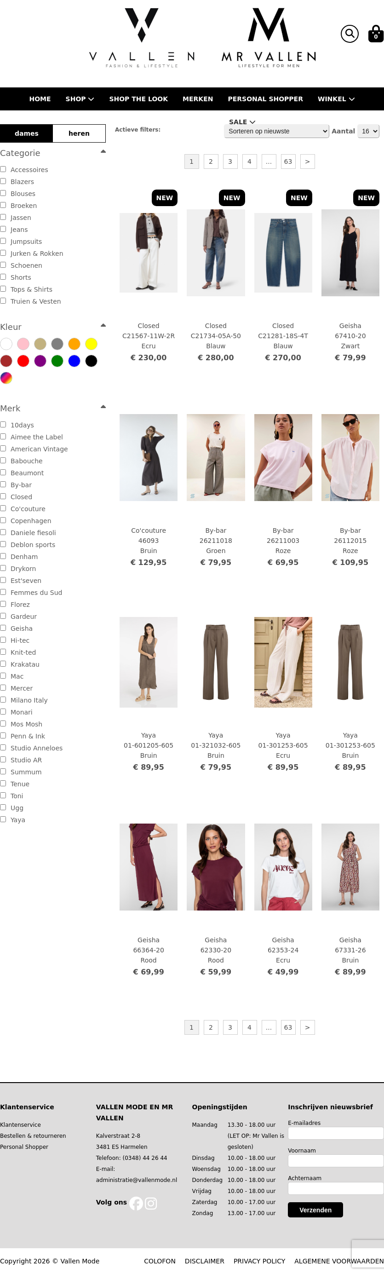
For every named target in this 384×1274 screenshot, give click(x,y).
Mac (11, 676)
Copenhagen (26, 521)
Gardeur (18, 616)
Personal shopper (265, 99)
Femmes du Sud (31, 592)
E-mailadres (304, 1123)
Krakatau (20, 664)
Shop (80, 99)
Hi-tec (14, 640)
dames (27, 133)
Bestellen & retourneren (33, 1136)
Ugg (11, 808)
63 (288, 161)
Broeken (18, 205)
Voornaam (302, 1150)
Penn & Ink (22, 736)
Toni (11, 796)
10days (17, 425)
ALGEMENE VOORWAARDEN (339, 1261)
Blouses (17, 193)
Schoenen (21, 265)
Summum (21, 772)
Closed (16, 497)
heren (79, 133)
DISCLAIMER (204, 1261)
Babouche (21, 461)
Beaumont (22, 473)
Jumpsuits (21, 241)
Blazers (17, 181)
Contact (197, 122)
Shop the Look (138, 99)
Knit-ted (18, 652)
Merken (198, 99)
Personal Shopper (24, 1147)
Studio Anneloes (31, 748)
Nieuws (147, 122)
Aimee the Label (31, 437)
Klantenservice (20, 1125)
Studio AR (21, 760)
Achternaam (304, 1178)
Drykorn (18, 568)
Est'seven (20, 580)
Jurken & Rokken (31, 253)
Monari (16, 712)
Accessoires (24, 169)
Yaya (12, 820)
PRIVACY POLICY (259, 1261)
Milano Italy (24, 700)
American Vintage (34, 449)
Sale (242, 122)
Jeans (14, 229)
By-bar (16, 485)
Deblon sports (27, 544)
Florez (15, 604)
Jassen (15, 217)
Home (40, 99)
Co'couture (23, 509)
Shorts (15, 277)
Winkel (336, 99)
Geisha (16, 628)
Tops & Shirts (26, 289)
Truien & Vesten (30, 301)
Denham (19, 556)
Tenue (14, 784)
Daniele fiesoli (28, 532)
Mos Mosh (21, 724)
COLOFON (160, 1261)
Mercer (16, 688)
